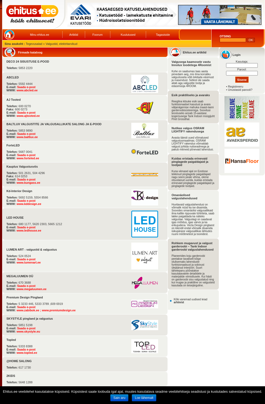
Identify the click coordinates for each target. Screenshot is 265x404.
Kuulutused (128, 34)
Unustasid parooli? (240, 89)
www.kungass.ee (28, 182)
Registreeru (235, 86)
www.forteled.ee (28, 158)
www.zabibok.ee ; (29, 310)
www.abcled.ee (27, 90)
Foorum (97, 34)
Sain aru (119, 398)
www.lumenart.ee (29, 262)
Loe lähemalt (144, 398)
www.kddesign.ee (29, 203)
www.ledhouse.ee (29, 230)
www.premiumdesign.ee (59, 310)
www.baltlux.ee (27, 137)
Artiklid (73, 34)
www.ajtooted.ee (28, 115)
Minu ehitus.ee (39, 34)
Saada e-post (26, 87)
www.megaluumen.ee (31, 289)
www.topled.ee (27, 352)
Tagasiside (163, 34)
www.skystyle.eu (28, 331)
